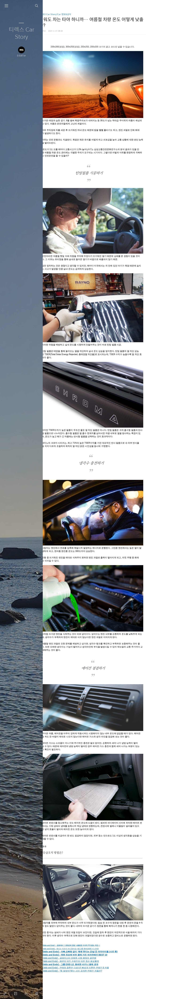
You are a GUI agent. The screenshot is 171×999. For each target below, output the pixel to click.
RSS (26, 993)
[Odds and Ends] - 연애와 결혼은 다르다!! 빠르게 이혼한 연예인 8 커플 (87, 968)
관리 (37, 993)
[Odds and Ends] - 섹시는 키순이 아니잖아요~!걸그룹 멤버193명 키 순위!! (82, 949)
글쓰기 (5, 993)
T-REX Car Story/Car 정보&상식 (68, 14)
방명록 (16, 993)
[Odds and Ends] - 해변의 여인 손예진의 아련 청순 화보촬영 (83, 961)
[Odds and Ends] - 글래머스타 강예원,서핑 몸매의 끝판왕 (81, 958)
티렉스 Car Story (21, 33)
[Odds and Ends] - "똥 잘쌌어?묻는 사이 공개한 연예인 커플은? (84, 971)
